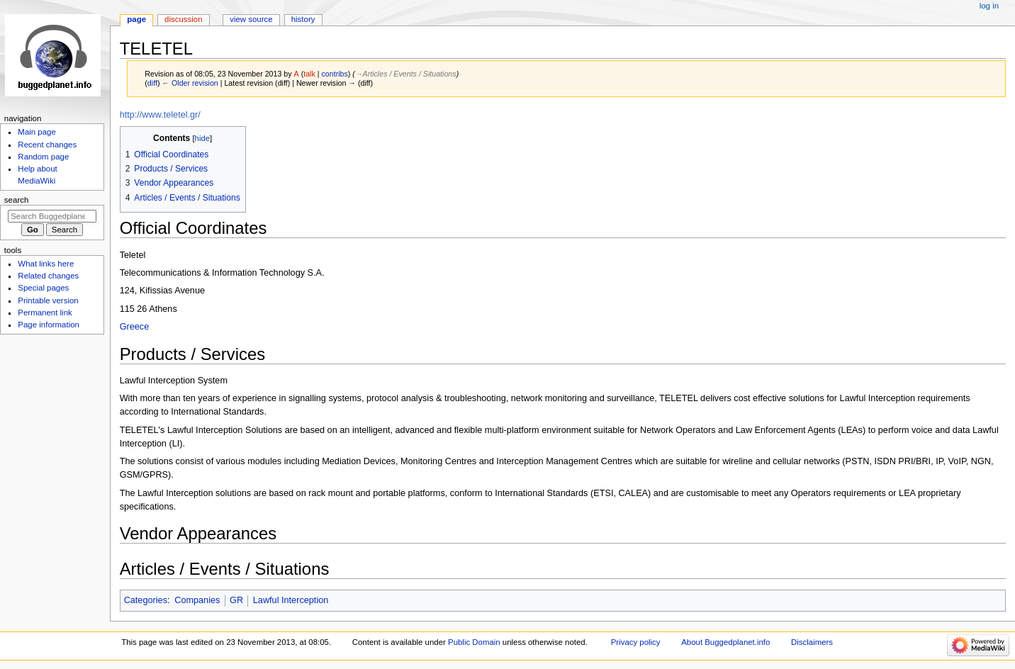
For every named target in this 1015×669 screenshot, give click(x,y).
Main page (37, 132)
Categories (145, 600)
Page (136, 19)
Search (16, 200)
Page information (48, 324)
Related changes (48, 275)
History (303, 19)
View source (251, 19)
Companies (197, 600)
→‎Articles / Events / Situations (405, 73)
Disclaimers (812, 642)
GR (236, 600)
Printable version (48, 300)
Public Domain (474, 642)
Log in (989, 5)
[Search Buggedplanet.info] (52, 216)
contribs (335, 73)
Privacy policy (636, 642)
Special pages (43, 287)
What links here (46, 263)
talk (309, 73)
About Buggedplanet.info (725, 642)
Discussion (183, 19)
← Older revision (190, 83)
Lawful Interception (291, 600)
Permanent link (45, 312)
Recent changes (47, 144)
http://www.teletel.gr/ (160, 115)
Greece (135, 327)
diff (152, 83)
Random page (43, 156)
